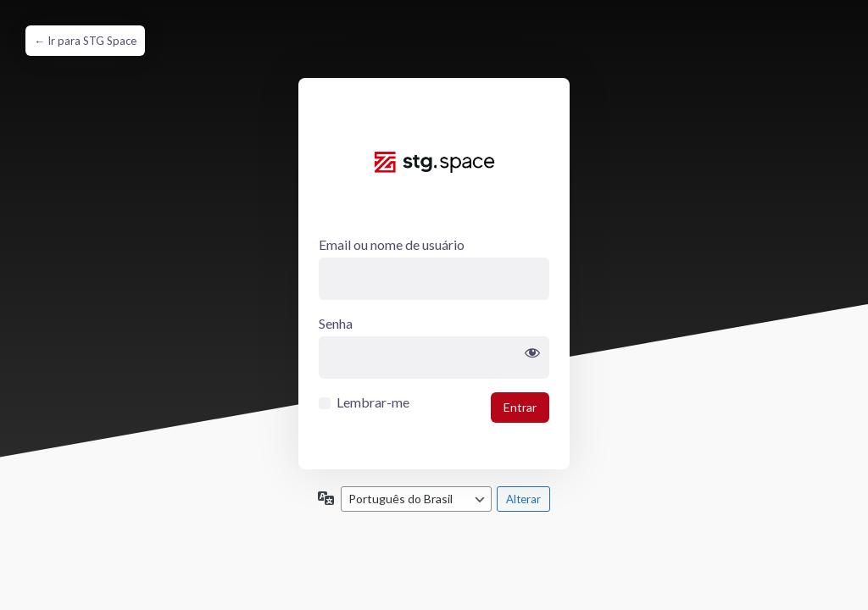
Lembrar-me (373, 402)
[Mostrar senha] (532, 353)
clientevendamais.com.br (434, 177)
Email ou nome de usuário (392, 244)
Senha (336, 323)
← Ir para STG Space (85, 40)
